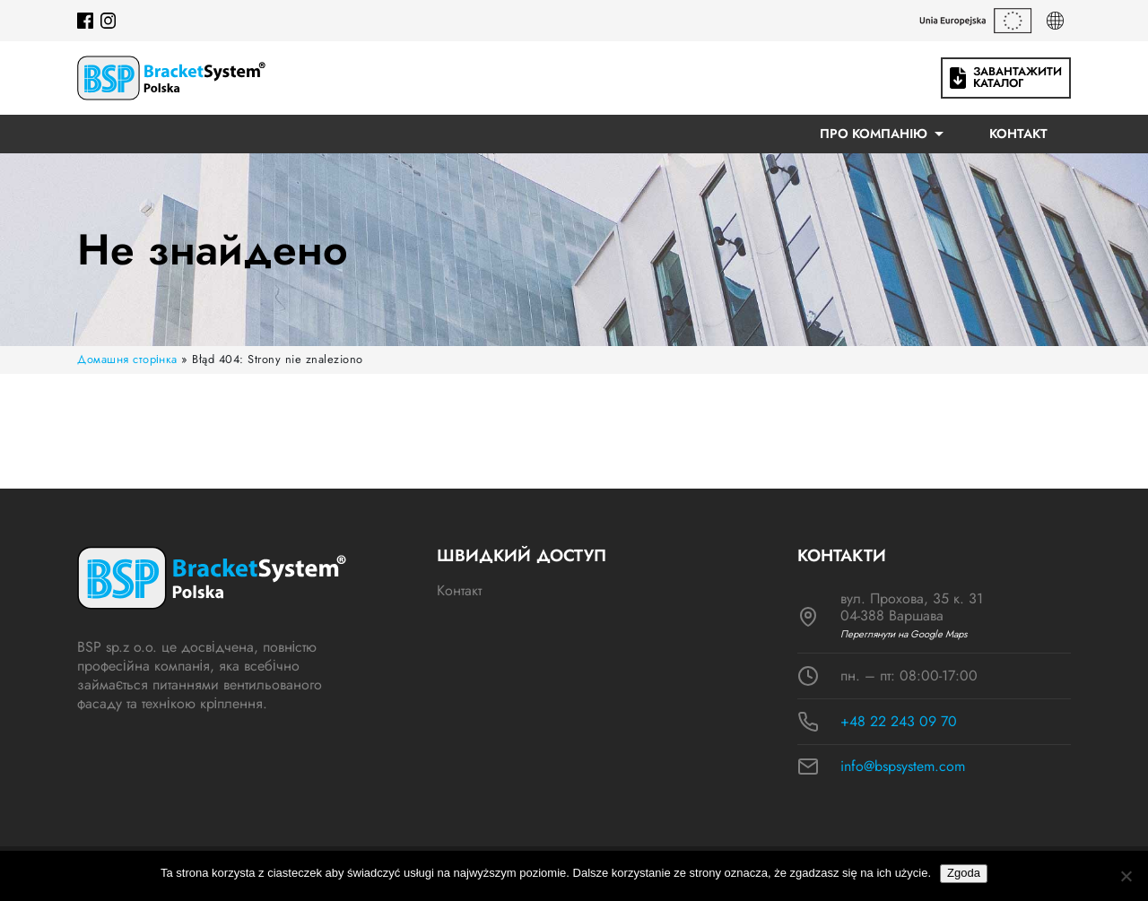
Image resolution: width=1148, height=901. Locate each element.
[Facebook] (85, 21)
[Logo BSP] (171, 78)
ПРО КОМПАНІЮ (873, 134)
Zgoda (963, 872)
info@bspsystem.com (902, 766)
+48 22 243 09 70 (898, 722)
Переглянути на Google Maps (904, 634)
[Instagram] (108, 21)
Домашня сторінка (127, 359)
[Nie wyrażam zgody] (1126, 876)
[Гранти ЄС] (975, 20)
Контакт (1018, 134)
